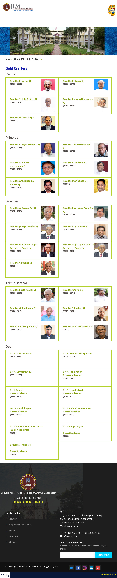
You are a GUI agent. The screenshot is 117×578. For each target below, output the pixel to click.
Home (8, 59)
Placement (13, 536)
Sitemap (12, 542)
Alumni (12, 530)
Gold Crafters (33, 59)
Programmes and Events (20, 525)
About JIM (19, 59)
